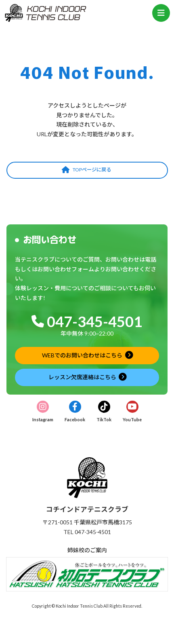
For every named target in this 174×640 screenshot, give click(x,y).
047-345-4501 (94, 321)
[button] (87, 170)
